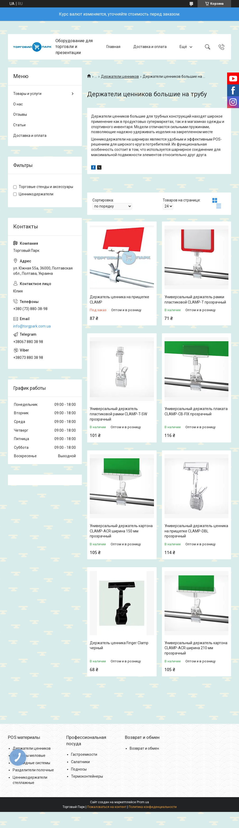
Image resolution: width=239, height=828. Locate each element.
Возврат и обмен (144, 748)
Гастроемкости (84, 754)
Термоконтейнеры (87, 776)
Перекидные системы (31, 763)
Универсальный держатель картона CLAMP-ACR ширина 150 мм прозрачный (121, 531)
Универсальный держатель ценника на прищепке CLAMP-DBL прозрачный (196, 531)
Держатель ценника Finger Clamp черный (119, 645)
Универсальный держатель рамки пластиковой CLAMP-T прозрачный (195, 299)
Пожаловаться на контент (106, 807)
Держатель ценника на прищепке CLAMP (119, 299)
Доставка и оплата (150, 47)
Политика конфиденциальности (153, 807)
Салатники (80, 762)
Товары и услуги (27, 94)
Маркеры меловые (29, 755)
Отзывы (20, 114)
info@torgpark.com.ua (32, 326)
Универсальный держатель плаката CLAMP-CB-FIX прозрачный (196, 411)
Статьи (19, 125)
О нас (18, 104)
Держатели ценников (120, 76)
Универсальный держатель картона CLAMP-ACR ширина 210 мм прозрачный (196, 648)
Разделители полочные (33, 770)
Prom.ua (143, 802)
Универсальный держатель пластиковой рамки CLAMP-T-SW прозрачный (118, 414)
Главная (113, 47)
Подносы (79, 769)
